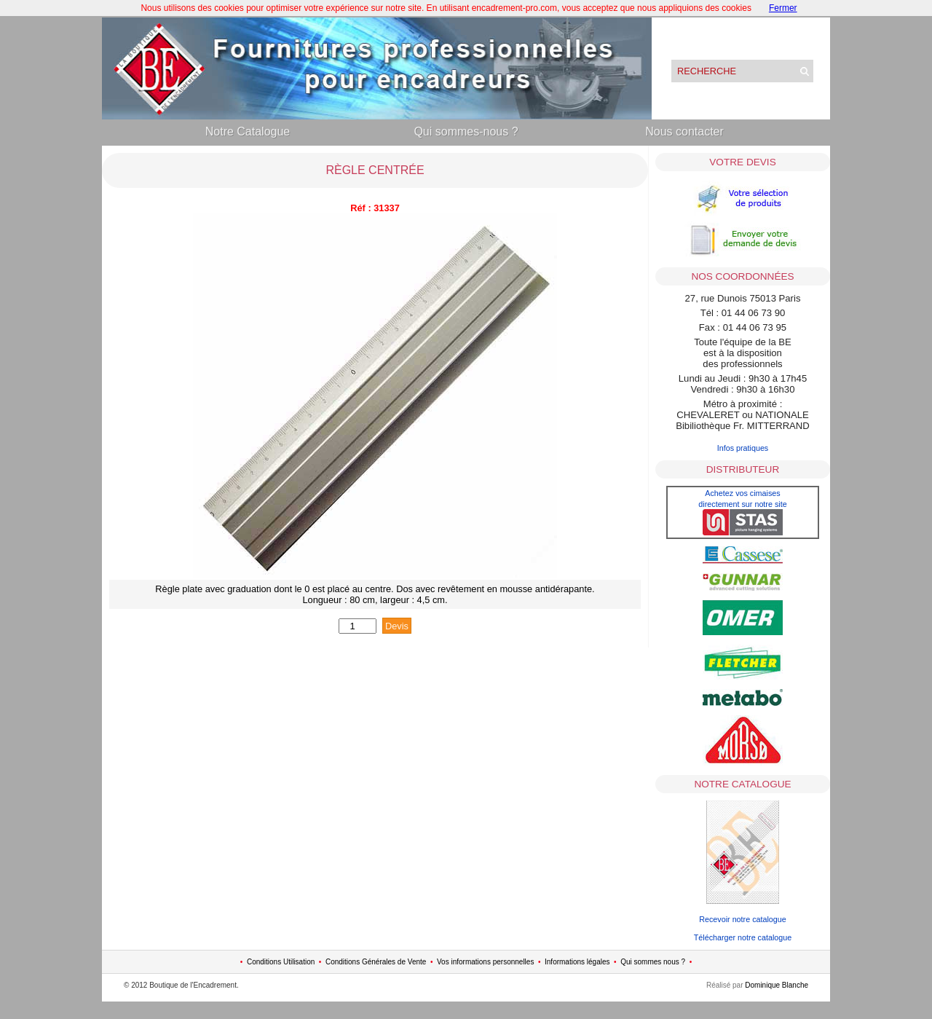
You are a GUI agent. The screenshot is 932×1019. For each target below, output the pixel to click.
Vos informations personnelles (485, 962)
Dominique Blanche (776, 985)
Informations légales (577, 962)
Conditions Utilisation (281, 962)
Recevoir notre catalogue (742, 919)
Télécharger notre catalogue (742, 937)
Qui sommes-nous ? (466, 131)
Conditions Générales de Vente (375, 962)
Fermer (783, 8)
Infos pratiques (743, 448)
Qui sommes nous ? (652, 962)
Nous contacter (684, 131)
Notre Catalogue (248, 131)
